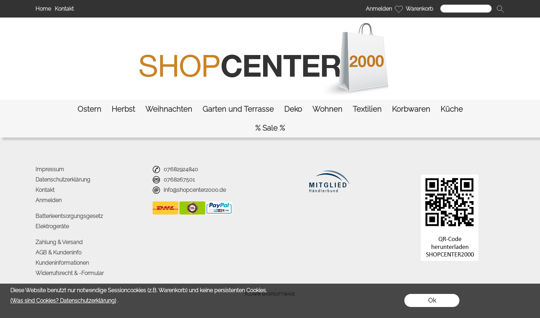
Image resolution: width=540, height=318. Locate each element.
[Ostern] (89, 109)
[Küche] (451, 109)
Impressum (49, 169)
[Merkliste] (398, 8)
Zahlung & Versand (59, 242)
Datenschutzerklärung (62, 179)
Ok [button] (432, 300)
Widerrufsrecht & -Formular (69, 273)
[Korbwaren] (411, 109)
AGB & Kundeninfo (58, 252)
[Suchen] (466, 8)
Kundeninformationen (62, 263)
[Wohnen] (327, 109)
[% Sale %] (270, 128)
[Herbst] (123, 109)
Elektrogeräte (52, 226)
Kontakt (64, 9)
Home (43, 9)
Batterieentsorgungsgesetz (69, 216)
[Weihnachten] (168, 109)
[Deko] (293, 109)
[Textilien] (367, 109)
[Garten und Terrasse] (238, 109)
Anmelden (379, 9)
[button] (500, 8)
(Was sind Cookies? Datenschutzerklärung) (63, 300)
